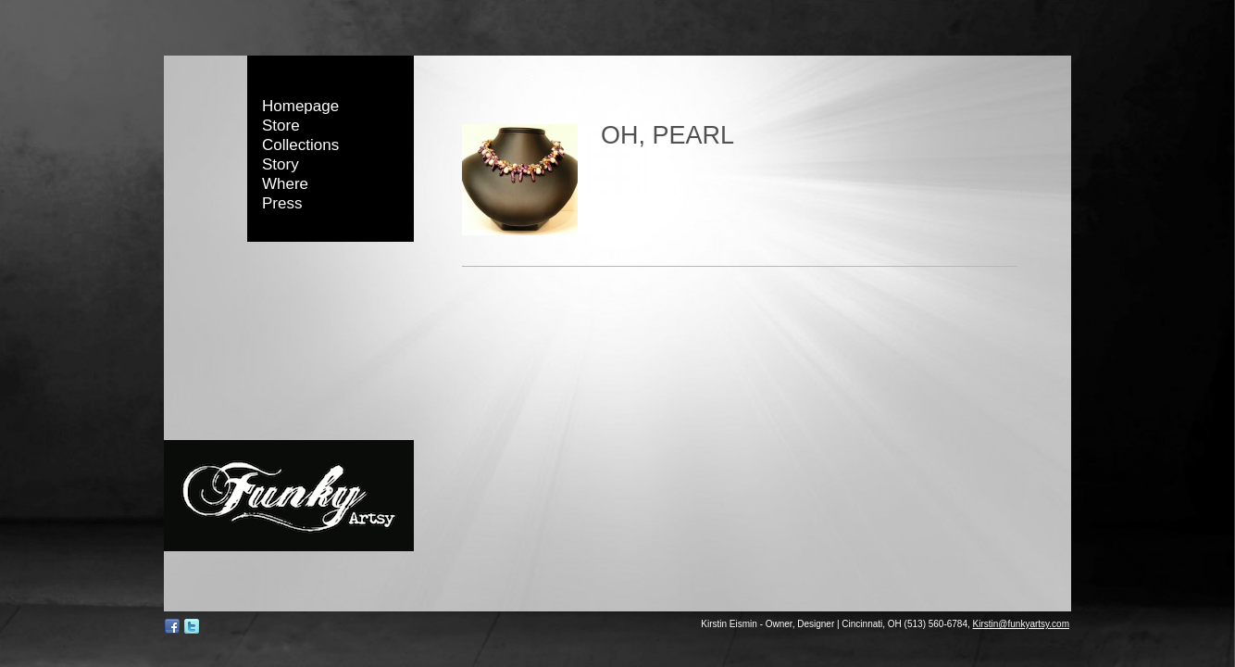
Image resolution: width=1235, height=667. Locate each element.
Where (285, 184)
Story (280, 164)
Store (281, 125)
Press (282, 203)
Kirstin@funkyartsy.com (1021, 624)
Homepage (300, 106)
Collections (300, 145)
